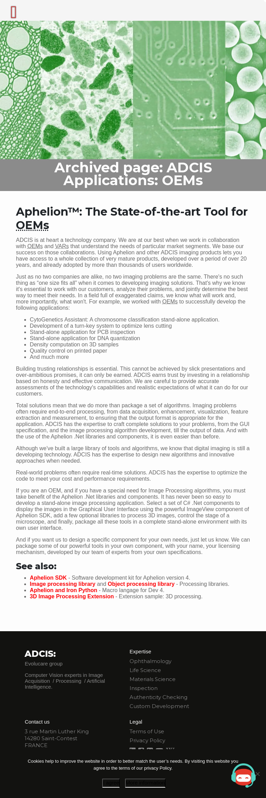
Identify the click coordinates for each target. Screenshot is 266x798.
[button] (243, 775)
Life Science (145, 670)
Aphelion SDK (48, 578)
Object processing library (141, 584)
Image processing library (62, 584)
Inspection (144, 688)
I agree (111, 783)
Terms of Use (147, 731)
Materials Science (153, 679)
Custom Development (159, 706)
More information (145, 783)
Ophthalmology (150, 661)
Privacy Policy (147, 740)
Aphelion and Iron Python (63, 590)
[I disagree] (257, 773)
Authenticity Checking (158, 697)
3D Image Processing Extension (72, 596)
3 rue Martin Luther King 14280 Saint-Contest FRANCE (57, 738)
